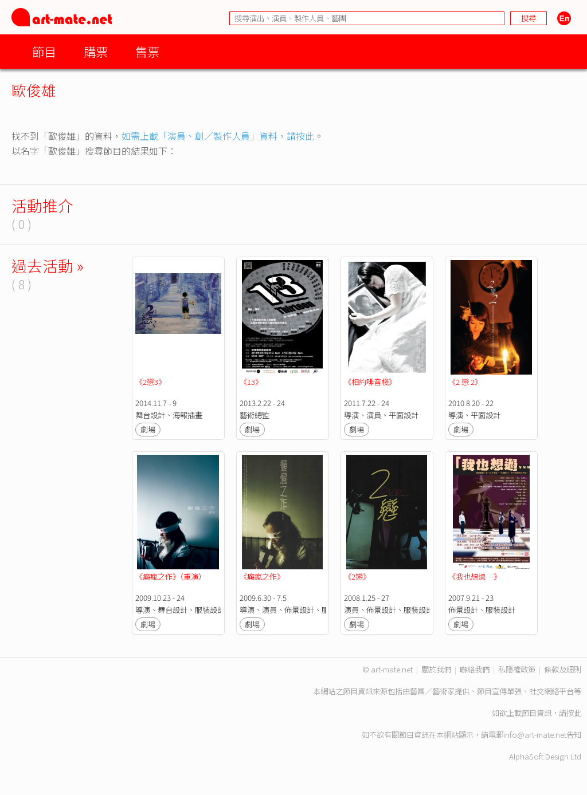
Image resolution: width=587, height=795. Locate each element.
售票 (147, 51)
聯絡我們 (475, 669)
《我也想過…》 (474, 576)
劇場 (147, 429)
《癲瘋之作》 (262, 576)
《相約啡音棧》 (370, 381)
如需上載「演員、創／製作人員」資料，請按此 (218, 136)
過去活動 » (47, 265)
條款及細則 (562, 669)
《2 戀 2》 (465, 381)
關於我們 (436, 669)
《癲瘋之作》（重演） (170, 576)
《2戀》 (357, 576)
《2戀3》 (150, 381)
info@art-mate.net (534, 734)
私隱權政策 (516, 669)
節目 (44, 51)
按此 (573, 712)
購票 (96, 51)
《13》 (251, 381)
